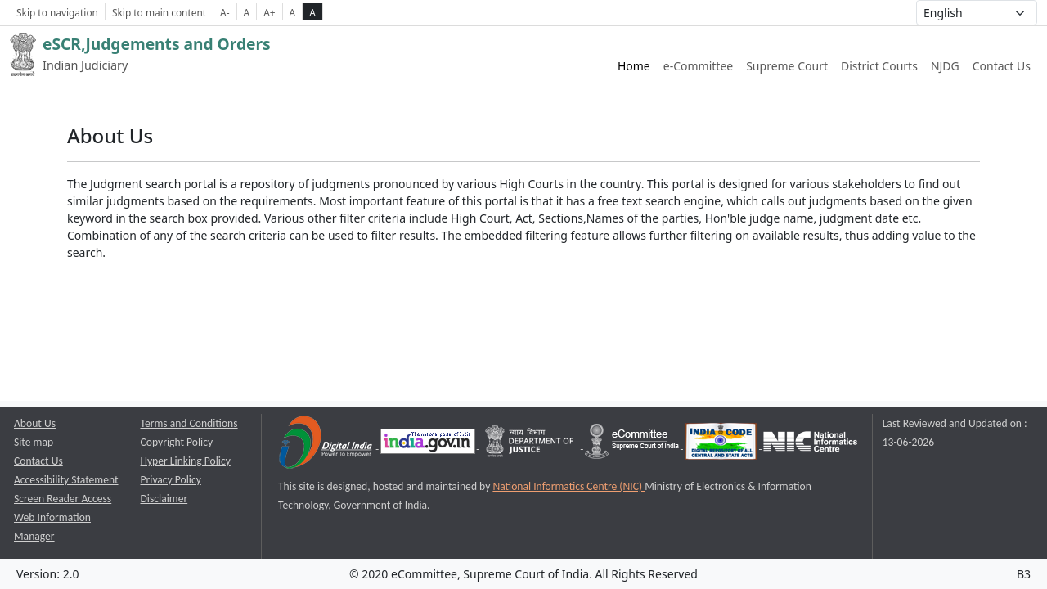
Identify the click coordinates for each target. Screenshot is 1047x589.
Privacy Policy (171, 480)
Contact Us (1002, 66)
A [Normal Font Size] (247, 12)
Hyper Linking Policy (186, 461)
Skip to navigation (57, 12)
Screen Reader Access (62, 499)
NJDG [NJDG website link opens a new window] (945, 66)
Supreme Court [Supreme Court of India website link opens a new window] (787, 66)
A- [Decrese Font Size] (224, 12)
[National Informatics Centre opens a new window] (810, 445)
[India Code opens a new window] (722, 445)
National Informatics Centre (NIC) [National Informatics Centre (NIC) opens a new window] (568, 486)
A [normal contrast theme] (293, 12)
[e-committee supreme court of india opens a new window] (633, 445)
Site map (33, 442)
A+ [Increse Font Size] (269, 12)
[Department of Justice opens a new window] (531, 445)
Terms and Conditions (189, 423)
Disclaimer (164, 499)
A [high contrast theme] (312, 12)
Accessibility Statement (66, 480)
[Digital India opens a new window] (327, 445)
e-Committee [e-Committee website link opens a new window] (698, 66)
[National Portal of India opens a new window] (429, 445)
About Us (35, 423)
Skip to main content (159, 12)
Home (634, 66)
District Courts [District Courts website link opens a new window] (879, 66)
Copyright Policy (177, 442)
